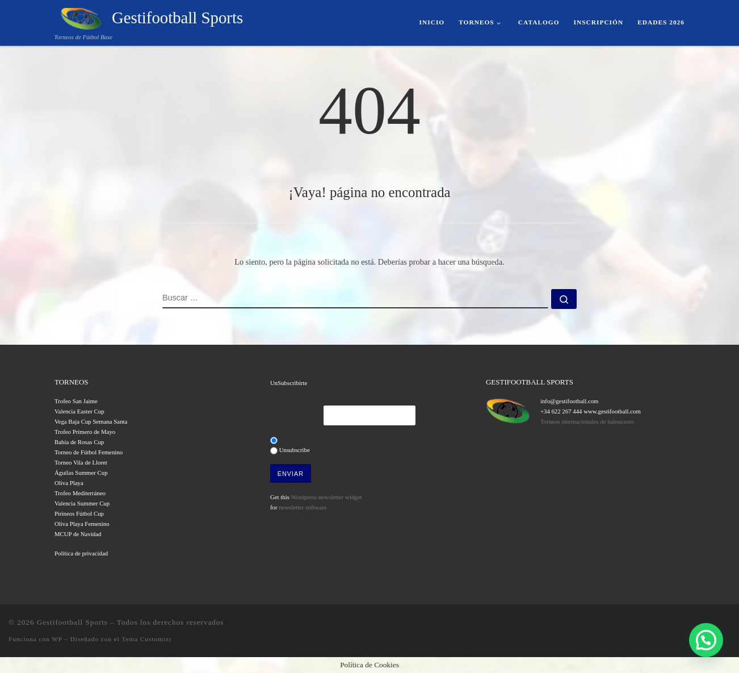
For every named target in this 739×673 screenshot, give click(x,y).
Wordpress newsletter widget (326, 497)
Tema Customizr (146, 639)
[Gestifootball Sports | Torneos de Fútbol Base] (81, 17)
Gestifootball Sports (72, 622)
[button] (706, 640)
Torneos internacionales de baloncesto (586, 421)
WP (57, 639)
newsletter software (302, 507)
